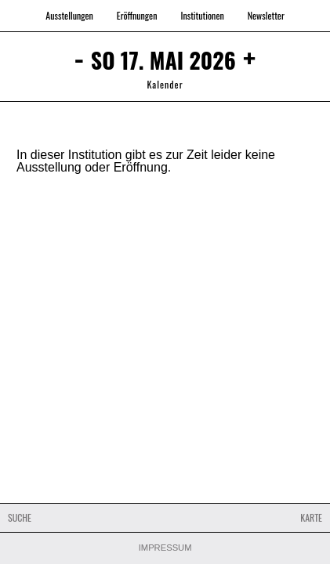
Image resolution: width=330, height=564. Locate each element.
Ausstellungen (69, 15)
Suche (19, 517)
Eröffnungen (137, 15)
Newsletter (266, 15)
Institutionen (201, 15)
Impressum (165, 548)
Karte (311, 517)
